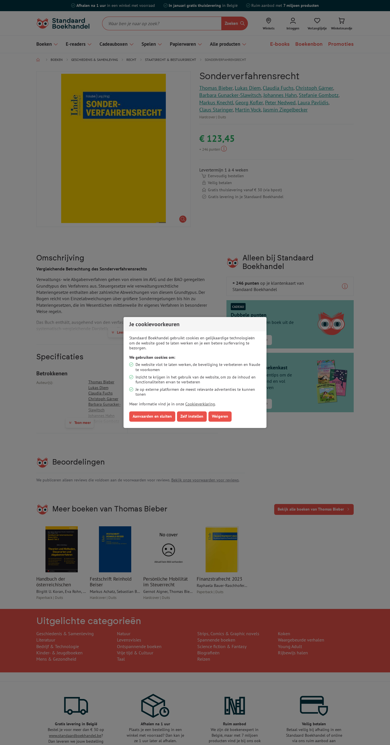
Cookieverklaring (200, 404)
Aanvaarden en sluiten (152, 416)
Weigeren (220, 416)
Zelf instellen (191, 416)
